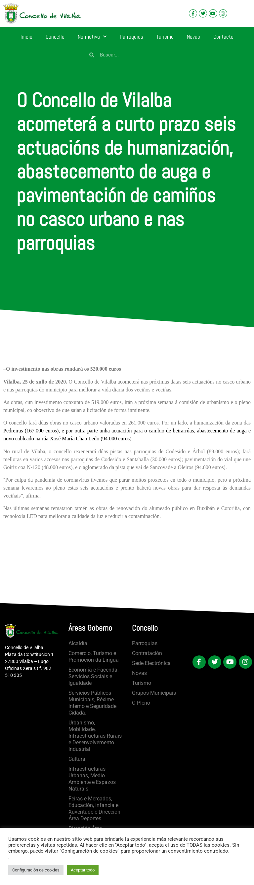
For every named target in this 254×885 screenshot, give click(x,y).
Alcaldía (77, 643)
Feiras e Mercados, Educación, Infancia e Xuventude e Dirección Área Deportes (94, 808)
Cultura (76, 759)
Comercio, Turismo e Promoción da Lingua (93, 656)
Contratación (147, 653)
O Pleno (141, 703)
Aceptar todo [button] (83, 869)
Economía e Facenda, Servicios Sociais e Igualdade (93, 676)
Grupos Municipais (154, 693)
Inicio (26, 36)
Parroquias (131, 36)
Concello (55, 36)
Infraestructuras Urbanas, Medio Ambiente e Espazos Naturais (92, 779)
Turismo (165, 36)
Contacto (223, 36)
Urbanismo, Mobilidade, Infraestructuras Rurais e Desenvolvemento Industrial (95, 735)
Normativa (92, 36)
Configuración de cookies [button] (36, 869)
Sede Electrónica (151, 663)
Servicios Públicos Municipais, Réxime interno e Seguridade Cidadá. (92, 703)
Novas (193, 36)
